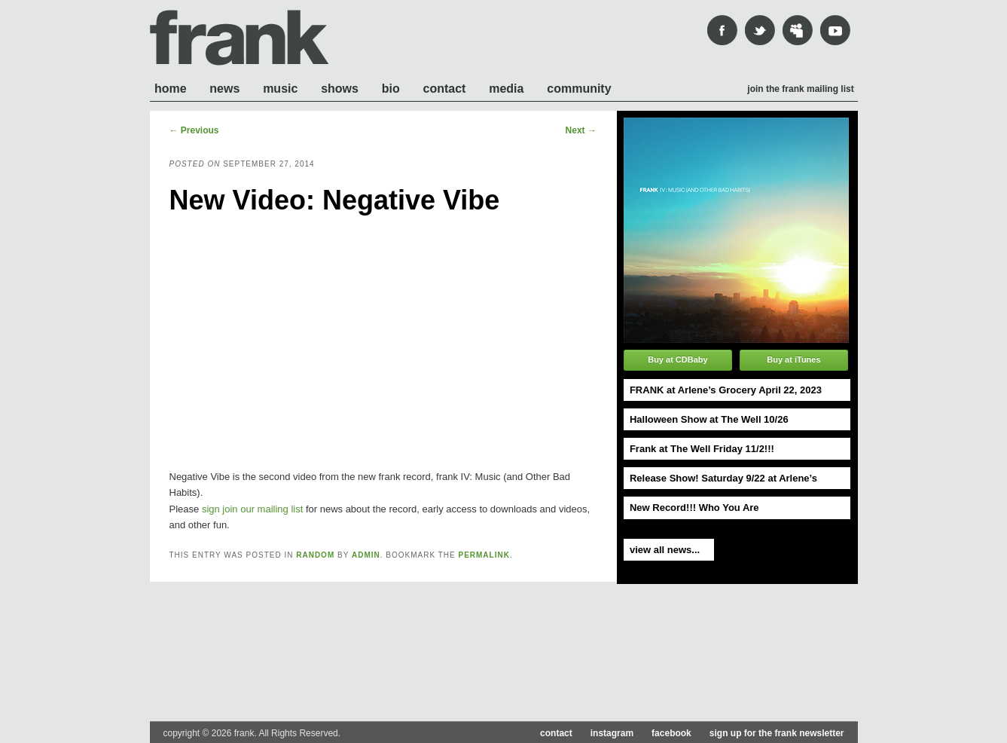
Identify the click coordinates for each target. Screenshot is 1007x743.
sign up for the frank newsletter (776, 733)
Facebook (722, 30)
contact (556, 733)
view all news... (665, 549)
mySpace (798, 30)
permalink (483, 555)
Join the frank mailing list (800, 89)
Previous (194, 130)
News (224, 88)
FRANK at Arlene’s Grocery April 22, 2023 (726, 390)
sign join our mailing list (252, 509)
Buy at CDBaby (677, 359)
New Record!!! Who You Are (694, 507)
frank (239, 38)
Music (280, 88)
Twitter (760, 30)
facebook (671, 733)
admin (366, 555)
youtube (835, 30)
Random (315, 555)
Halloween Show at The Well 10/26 (709, 419)
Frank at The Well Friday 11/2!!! (702, 448)
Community (579, 88)
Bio (391, 88)
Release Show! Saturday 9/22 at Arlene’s (723, 478)
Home (170, 88)
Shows (340, 88)
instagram (611, 733)
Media (506, 88)
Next (581, 130)
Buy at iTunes (793, 359)
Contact (444, 88)
